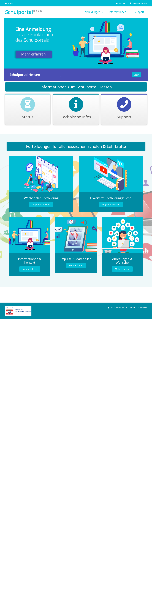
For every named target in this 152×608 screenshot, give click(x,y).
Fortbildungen (93, 12)
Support (139, 12)
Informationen (119, 12)
